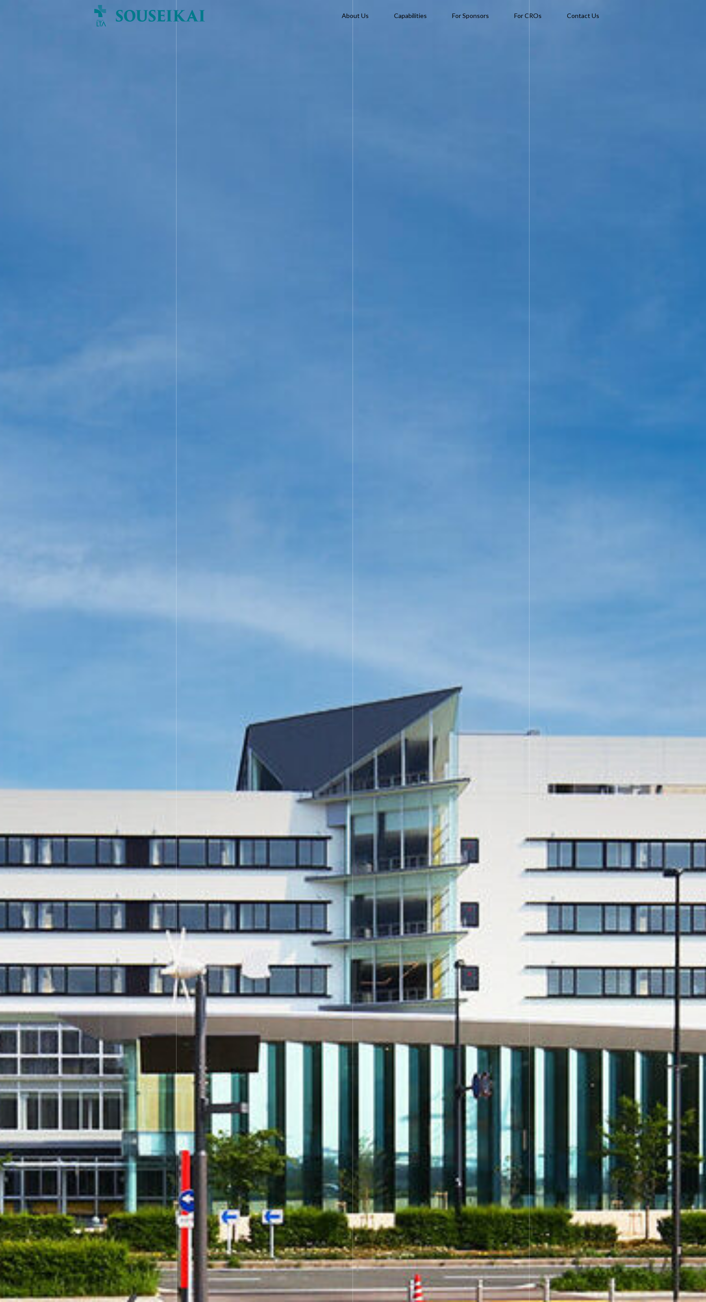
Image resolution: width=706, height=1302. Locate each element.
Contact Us (583, 15)
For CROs (528, 15)
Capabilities (410, 15)
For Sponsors (470, 15)
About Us (355, 15)
